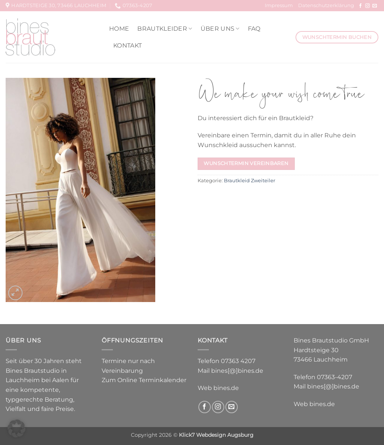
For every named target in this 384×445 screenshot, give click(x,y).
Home (119, 28)
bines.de (226, 387)
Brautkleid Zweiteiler (249, 180)
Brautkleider (164, 28)
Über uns (220, 28)
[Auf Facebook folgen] (360, 6)
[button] (15, 293)
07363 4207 (238, 361)
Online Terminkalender (151, 380)
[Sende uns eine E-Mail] (374, 6)
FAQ (254, 28)
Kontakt (127, 45)
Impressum (279, 5)
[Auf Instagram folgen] (367, 6)
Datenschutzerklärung (326, 5)
